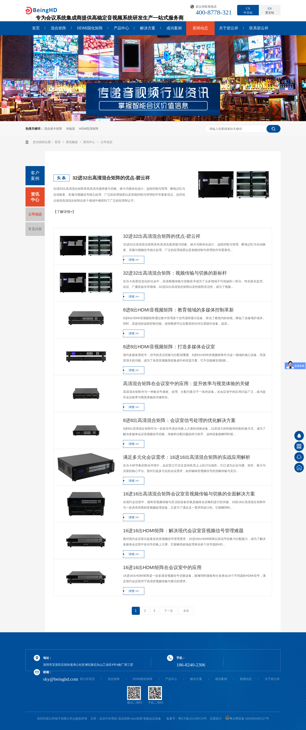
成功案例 (174, 28)
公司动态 (106, 142)
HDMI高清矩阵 (89, 128)
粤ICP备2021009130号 (192, 718)
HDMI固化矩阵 (90, 28)
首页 (36, 28)
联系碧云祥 (258, 28)
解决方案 (147, 28)
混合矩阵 (58, 28)
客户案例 (35, 176)
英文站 (269, 10)
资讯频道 (72, 142)
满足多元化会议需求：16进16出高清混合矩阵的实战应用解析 (186, 457)
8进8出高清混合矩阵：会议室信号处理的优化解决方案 (179, 420)
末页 (186, 610)
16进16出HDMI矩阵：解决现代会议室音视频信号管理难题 (183, 530)
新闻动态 (200, 28)
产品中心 (121, 28)
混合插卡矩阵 (53, 128)
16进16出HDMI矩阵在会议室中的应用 (162, 567)
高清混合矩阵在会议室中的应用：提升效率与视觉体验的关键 (186, 383)
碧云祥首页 (87, 679)
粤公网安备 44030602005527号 (247, 718)
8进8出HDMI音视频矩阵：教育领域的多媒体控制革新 (178, 310)
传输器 (70, 128)
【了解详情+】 (64, 212)
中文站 (248, 10)
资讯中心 (89, 142)
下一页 (168, 610)
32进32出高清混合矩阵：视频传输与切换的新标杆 (175, 273)
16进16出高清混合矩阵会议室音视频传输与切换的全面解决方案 (189, 493)
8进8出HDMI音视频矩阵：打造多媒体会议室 (169, 346)
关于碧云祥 (228, 28)
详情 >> (134, 259)
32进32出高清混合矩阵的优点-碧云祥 (111, 178)
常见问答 (35, 229)
